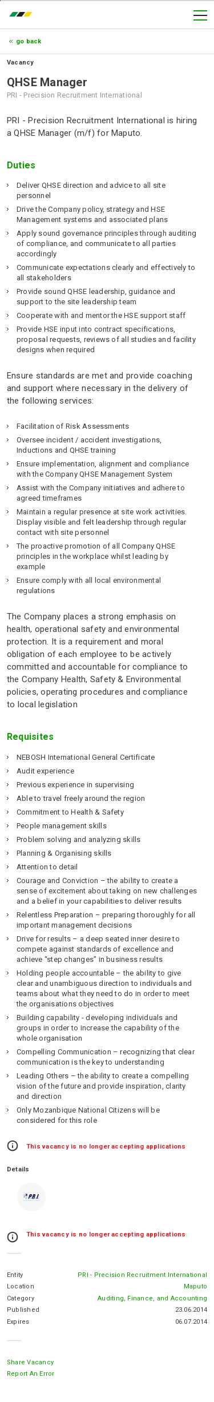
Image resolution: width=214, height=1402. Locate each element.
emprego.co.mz (23, 15)
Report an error (31, 1373)
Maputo (195, 1286)
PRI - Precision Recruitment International (142, 1275)
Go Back (29, 41)
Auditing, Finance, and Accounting (152, 1298)
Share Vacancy (30, 1362)
